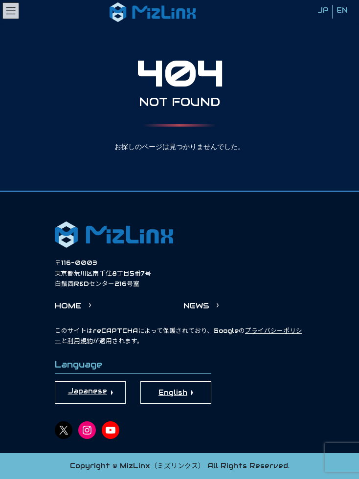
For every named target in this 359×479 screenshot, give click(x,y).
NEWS (196, 305)
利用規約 (80, 341)
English (172, 392)
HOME (68, 305)
